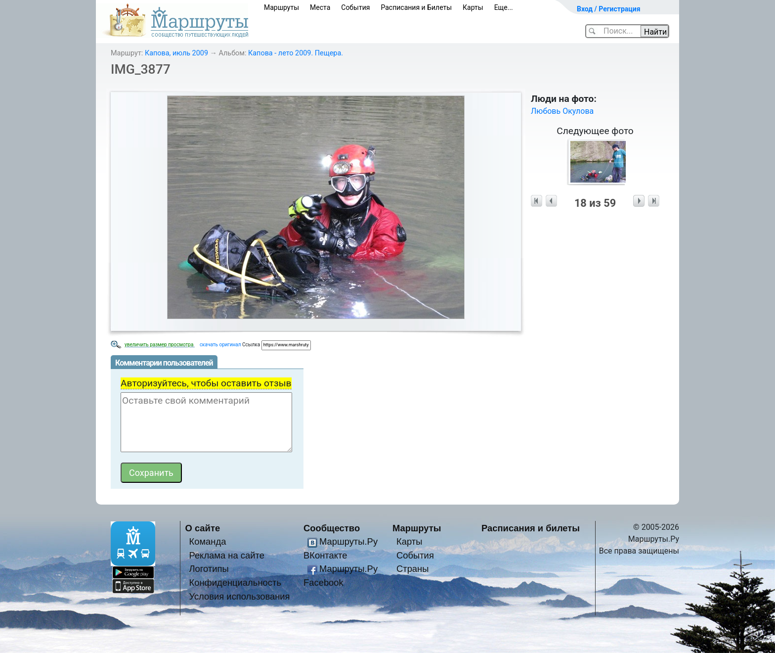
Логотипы (208, 568)
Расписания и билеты (530, 528)
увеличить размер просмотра (160, 344)
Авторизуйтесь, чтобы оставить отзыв (206, 383)
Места (320, 7)
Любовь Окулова (562, 111)
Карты (473, 7)
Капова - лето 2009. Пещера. (295, 53)
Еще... (503, 7)
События (355, 7)
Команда (207, 541)
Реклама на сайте (226, 555)
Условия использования (239, 596)
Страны (412, 568)
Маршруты (281, 7)
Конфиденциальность (235, 582)
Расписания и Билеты (416, 7)
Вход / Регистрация (609, 9)
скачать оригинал (220, 344)
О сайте (202, 528)
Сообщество (331, 528)
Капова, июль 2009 (176, 53)
